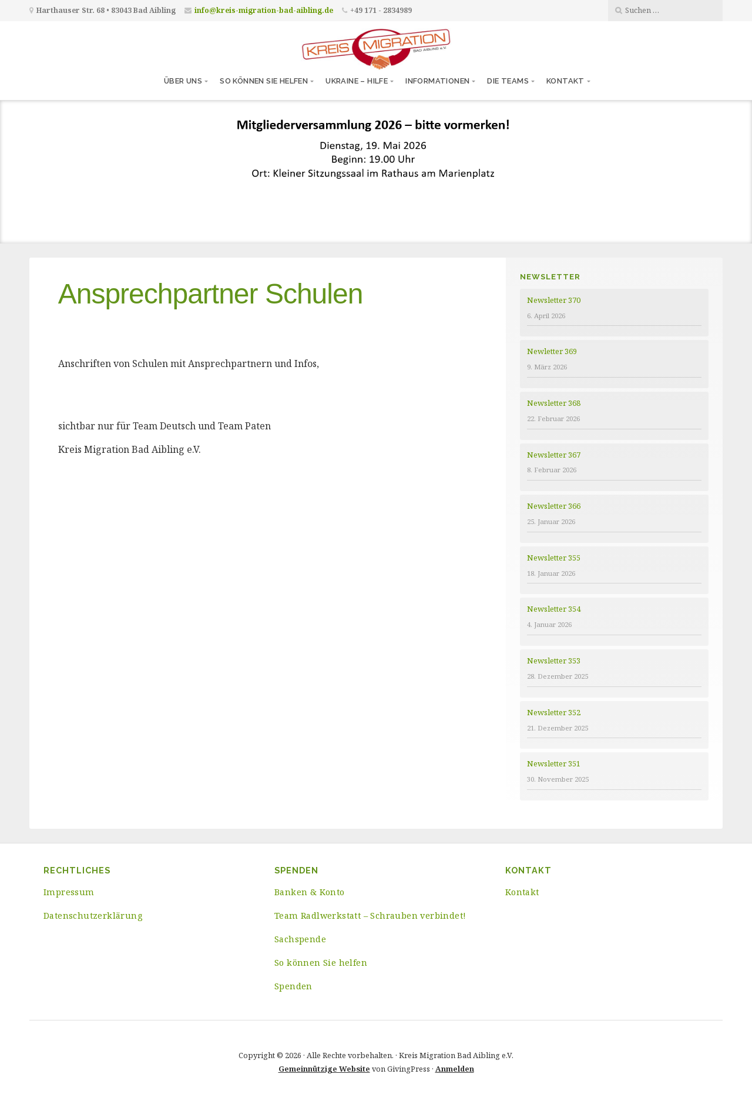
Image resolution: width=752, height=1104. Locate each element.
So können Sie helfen (264, 80)
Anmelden (454, 1068)
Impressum (69, 892)
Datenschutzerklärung (92, 915)
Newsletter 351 (553, 763)
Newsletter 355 (553, 557)
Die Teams (508, 80)
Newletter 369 (552, 351)
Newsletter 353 (553, 660)
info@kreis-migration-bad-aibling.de (263, 10)
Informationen (437, 80)
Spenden (293, 986)
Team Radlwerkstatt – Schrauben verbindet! (370, 915)
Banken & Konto (309, 892)
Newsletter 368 (553, 403)
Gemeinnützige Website (324, 1068)
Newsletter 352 (553, 712)
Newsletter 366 (553, 506)
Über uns (183, 80)
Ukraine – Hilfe (356, 80)
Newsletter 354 (553, 608)
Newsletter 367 (553, 454)
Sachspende (300, 939)
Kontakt (565, 80)
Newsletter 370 (553, 300)
